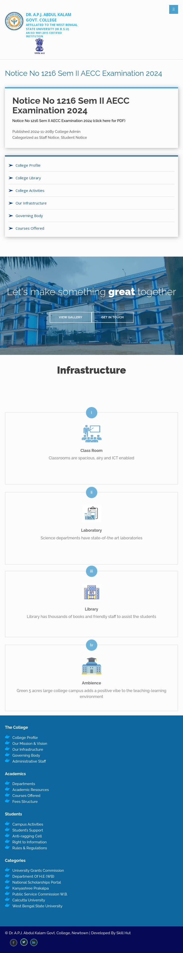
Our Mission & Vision (29, 743)
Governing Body (29, 215)
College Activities (30, 190)
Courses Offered (30, 228)
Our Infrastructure (31, 203)
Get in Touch (112, 317)
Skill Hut (123, 933)
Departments (23, 784)
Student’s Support (27, 830)
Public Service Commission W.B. (40, 894)
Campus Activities (27, 824)
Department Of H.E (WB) (33, 876)
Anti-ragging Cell (27, 836)
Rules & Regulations (29, 848)
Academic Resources (30, 790)
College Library (28, 177)
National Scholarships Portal (36, 882)
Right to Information (29, 842)
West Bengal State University (37, 906)
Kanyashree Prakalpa (30, 888)
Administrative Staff (29, 761)
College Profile (28, 165)
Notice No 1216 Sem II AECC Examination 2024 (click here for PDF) (68, 121)
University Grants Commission (38, 870)
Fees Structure (25, 801)
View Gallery (70, 317)
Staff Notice (49, 137)
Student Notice (74, 137)
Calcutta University (28, 900)
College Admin (68, 131)
